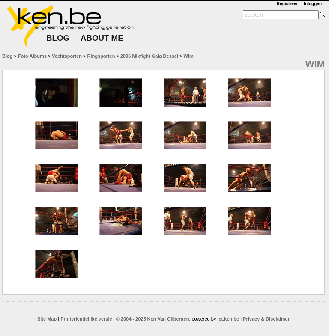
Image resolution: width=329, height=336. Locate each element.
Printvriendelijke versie (86, 318)
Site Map (47, 318)
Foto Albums (32, 56)
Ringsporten (101, 56)
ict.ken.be (228, 318)
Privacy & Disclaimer (266, 318)
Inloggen (313, 3)
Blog (7, 56)
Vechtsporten (67, 56)
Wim (189, 56)
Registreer (287, 3)
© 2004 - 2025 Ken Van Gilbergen (152, 318)
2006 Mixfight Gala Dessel (149, 56)
